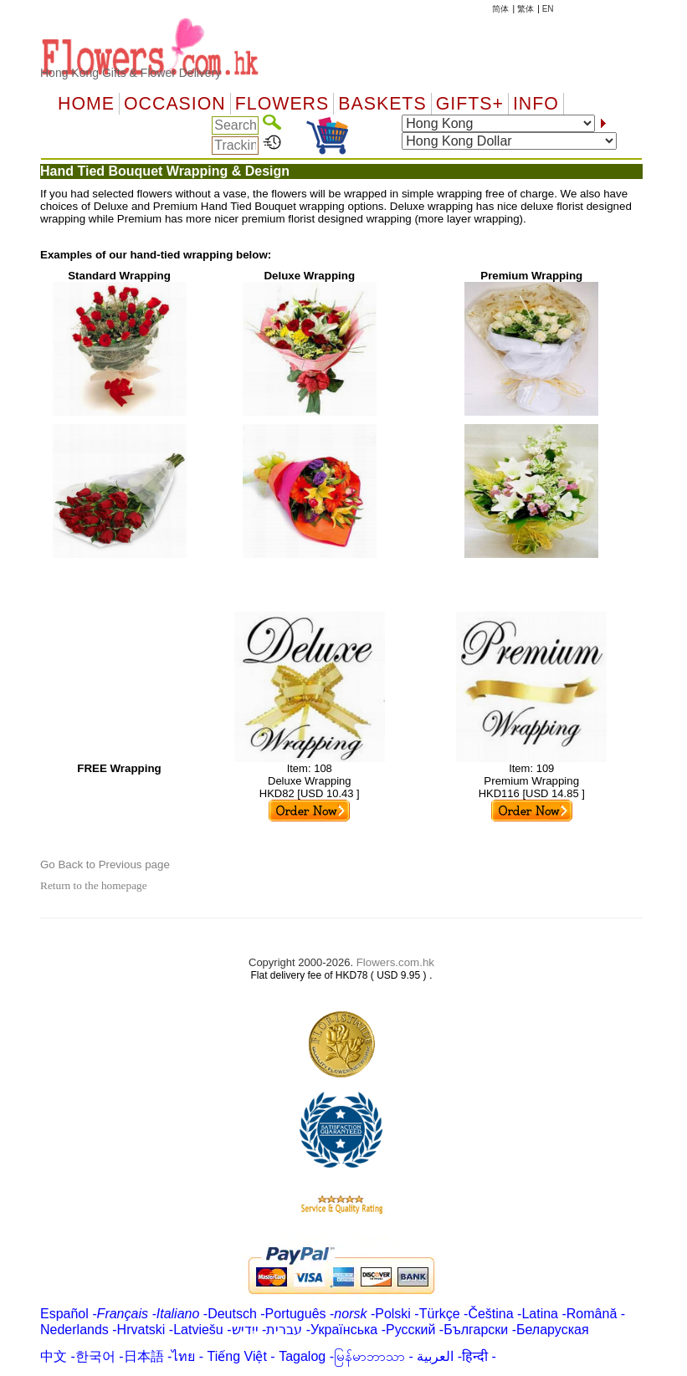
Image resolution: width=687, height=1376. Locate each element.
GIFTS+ (470, 104)
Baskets (382, 104)
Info (536, 104)
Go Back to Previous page (105, 864)
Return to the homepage (93, 885)
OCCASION (175, 104)
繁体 (525, 8)
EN (548, 8)
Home (86, 104)
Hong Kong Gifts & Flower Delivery (130, 72)
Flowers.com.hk (395, 962)
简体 (500, 8)
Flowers (282, 104)
